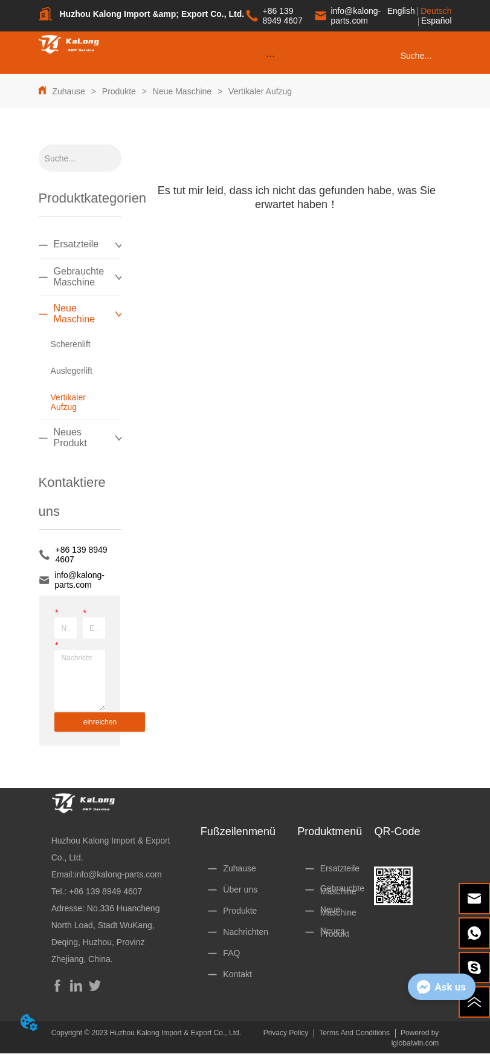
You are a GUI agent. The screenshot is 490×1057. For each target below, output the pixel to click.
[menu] (270, 56)
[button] (270, 56)
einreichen (100, 722)
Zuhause (68, 91)
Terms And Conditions (354, 1033)
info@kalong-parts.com (118, 874)
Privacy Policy (286, 1033)
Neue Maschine (182, 91)
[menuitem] (270, 56)
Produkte (119, 91)
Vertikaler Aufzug (259, 91)
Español (436, 20)
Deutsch (436, 11)
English (401, 11)
